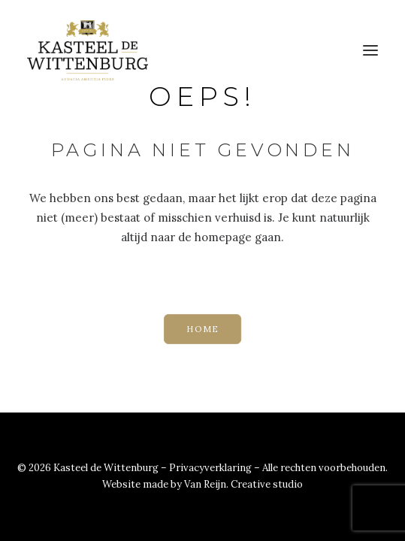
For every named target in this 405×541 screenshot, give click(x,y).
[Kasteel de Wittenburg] (87, 50)
